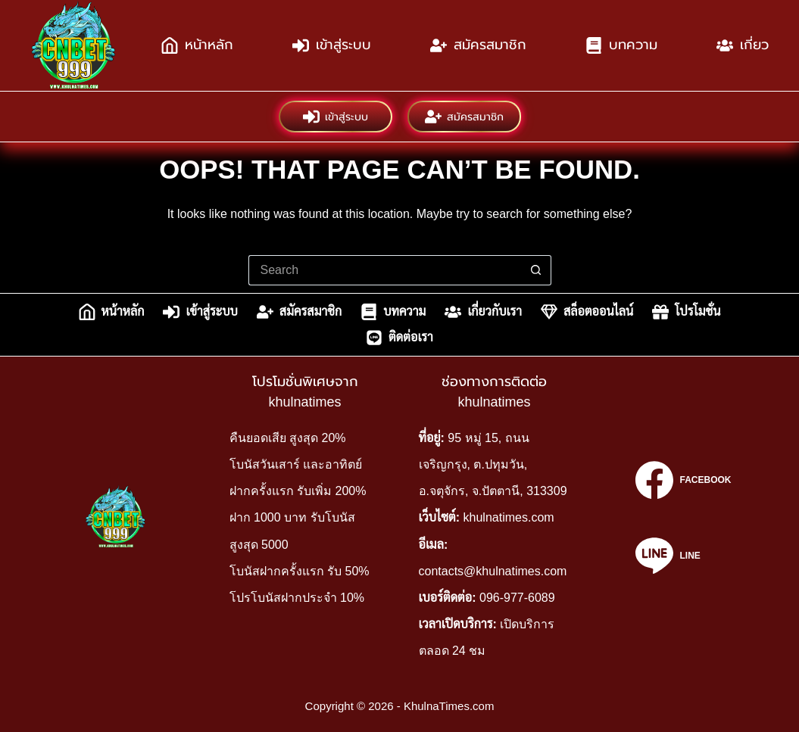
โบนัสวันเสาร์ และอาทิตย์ (295, 464)
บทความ (621, 45)
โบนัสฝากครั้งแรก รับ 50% (299, 571)
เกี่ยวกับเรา (483, 312)
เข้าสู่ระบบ (331, 45)
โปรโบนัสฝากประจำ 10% (296, 597)
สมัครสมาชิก (478, 45)
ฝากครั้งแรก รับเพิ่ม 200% (298, 490)
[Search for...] (384, 270)
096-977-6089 (517, 597)
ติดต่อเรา (399, 337)
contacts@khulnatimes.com (493, 571)
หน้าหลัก (197, 45)
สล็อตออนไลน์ (587, 312)
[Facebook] (683, 480)
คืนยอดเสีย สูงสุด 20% (287, 437)
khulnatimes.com (508, 517)
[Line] (683, 556)
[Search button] (536, 270)
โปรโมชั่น (686, 312)
